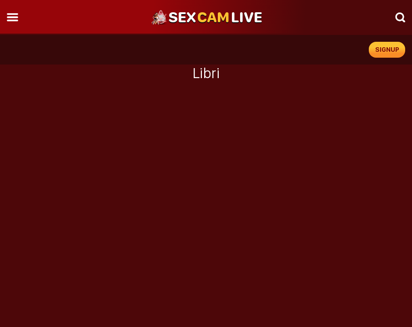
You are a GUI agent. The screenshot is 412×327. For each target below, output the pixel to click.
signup (387, 49)
